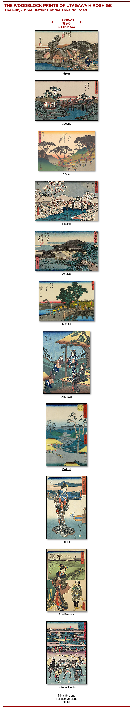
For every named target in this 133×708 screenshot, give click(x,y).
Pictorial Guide (66, 687)
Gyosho (66, 123)
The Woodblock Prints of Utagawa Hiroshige (58, 5)
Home (66, 701)
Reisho (66, 223)
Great (66, 73)
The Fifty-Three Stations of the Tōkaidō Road (45, 10)
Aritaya (66, 273)
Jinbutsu (66, 396)
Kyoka (66, 173)
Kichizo (66, 324)
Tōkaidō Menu (66, 695)
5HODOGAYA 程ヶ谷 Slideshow (66, 22)
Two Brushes (66, 614)
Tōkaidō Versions (66, 698)
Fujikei (66, 541)
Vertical (66, 469)
